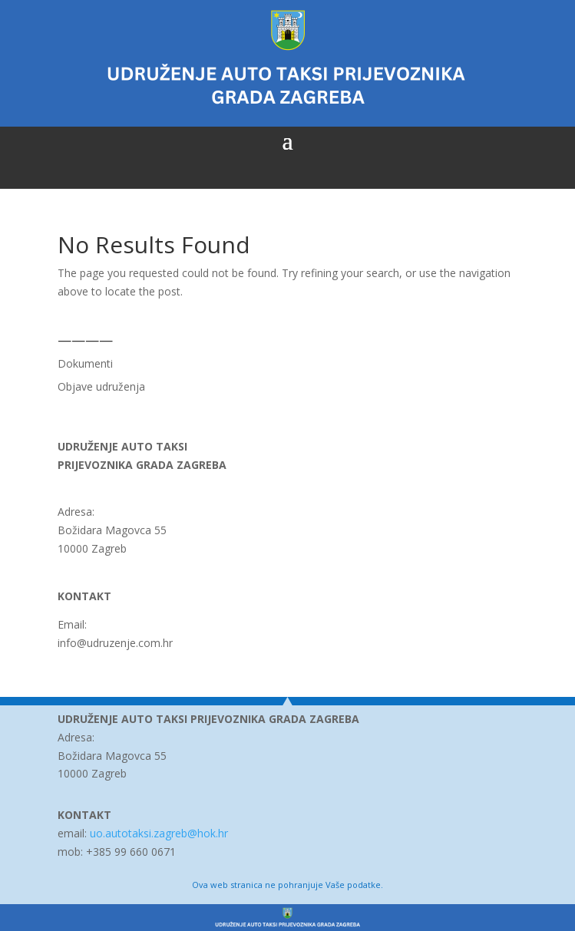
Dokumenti (85, 363)
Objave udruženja (101, 386)
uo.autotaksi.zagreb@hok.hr (159, 833)
